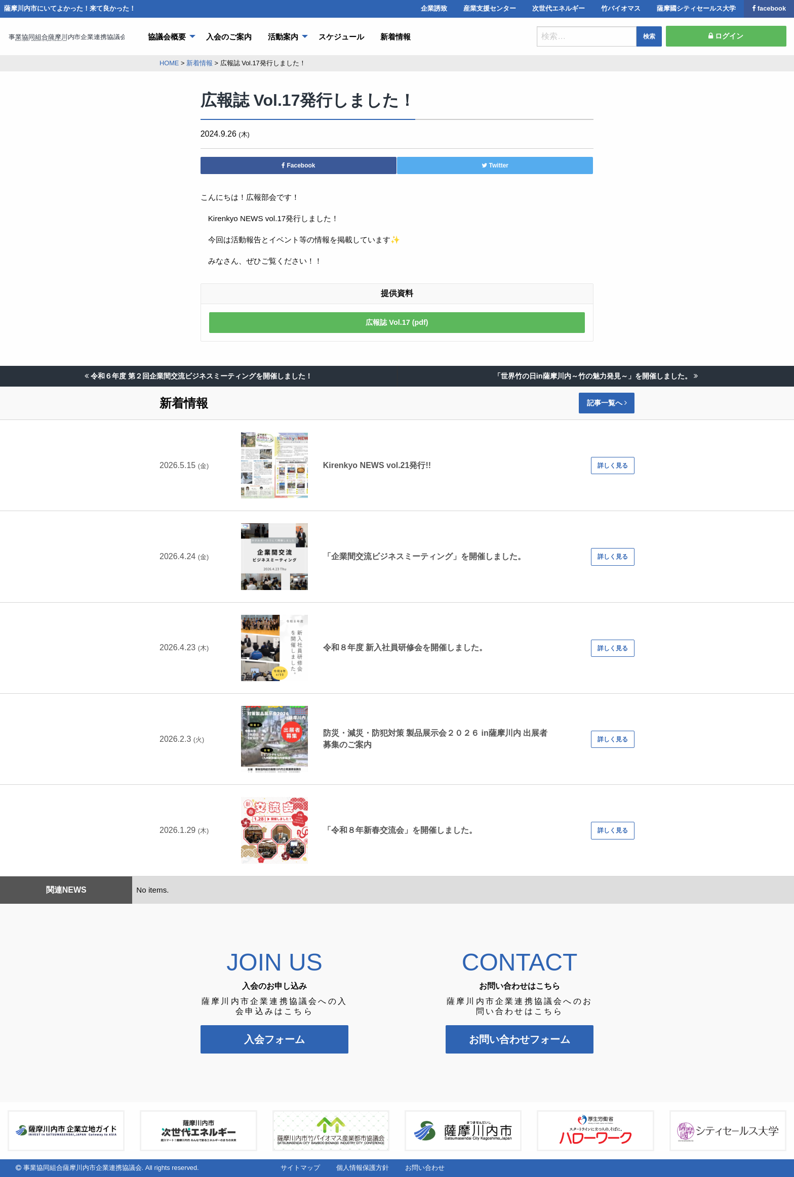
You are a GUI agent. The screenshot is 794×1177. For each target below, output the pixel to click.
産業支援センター (489, 8)
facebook (769, 8)
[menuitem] (169, 36)
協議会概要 (167, 36)
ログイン (725, 36)
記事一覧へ (607, 403)
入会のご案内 (229, 36)
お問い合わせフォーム (519, 1039)
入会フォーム (274, 1039)
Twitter (495, 165)
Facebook (298, 165)
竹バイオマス (621, 8)
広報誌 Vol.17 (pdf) (397, 322)
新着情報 (395, 36)
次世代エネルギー (558, 8)
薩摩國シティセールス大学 (696, 8)
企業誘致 (434, 8)
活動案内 (283, 36)
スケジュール (341, 36)
